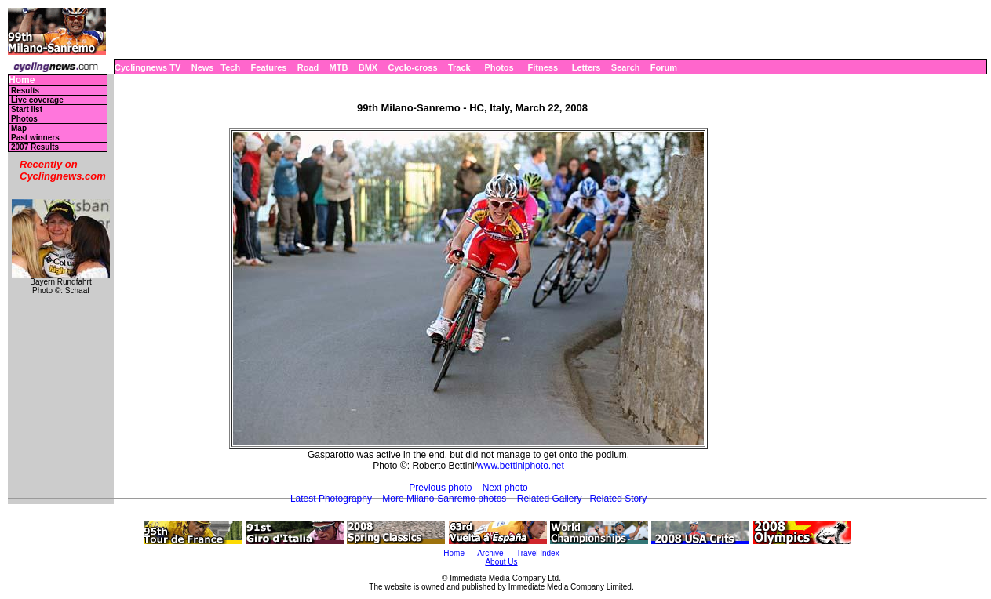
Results (25, 90)
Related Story (618, 498)
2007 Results (35, 147)
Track (459, 67)
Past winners (35, 137)
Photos (498, 67)
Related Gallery (549, 498)
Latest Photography (331, 498)
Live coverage (37, 100)
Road (308, 67)
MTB (339, 67)
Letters (586, 67)
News (202, 67)
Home (22, 80)
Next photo (505, 487)
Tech (230, 67)
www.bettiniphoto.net (520, 465)
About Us (501, 561)
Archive (490, 553)
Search (625, 67)
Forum (663, 67)
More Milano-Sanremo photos (444, 498)
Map (19, 128)
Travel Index (537, 553)
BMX (368, 67)
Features (269, 67)
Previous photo (440, 487)
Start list (26, 109)
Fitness (542, 67)
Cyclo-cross (413, 67)
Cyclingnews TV (147, 67)
